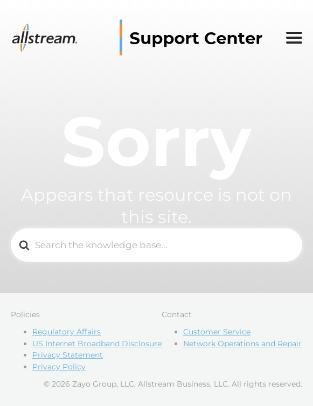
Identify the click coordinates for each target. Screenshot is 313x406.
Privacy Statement (67, 355)
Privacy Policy (59, 367)
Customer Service (217, 332)
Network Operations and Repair (242, 343)
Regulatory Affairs (66, 332)
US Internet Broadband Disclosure (97, 343)
